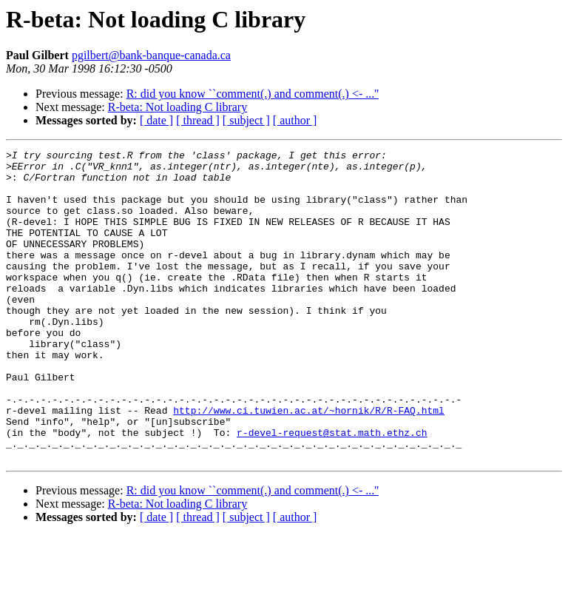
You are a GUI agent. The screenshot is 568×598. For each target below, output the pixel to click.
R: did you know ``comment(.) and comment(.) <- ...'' (252, 93)
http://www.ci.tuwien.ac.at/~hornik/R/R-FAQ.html (308, 463)
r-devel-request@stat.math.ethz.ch (332, 490)
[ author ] (295, 120)
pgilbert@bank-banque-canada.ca (151, 55)
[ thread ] (198, 120)
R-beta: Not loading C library (177, 107)
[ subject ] (246, 120)
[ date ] (156, 120)
